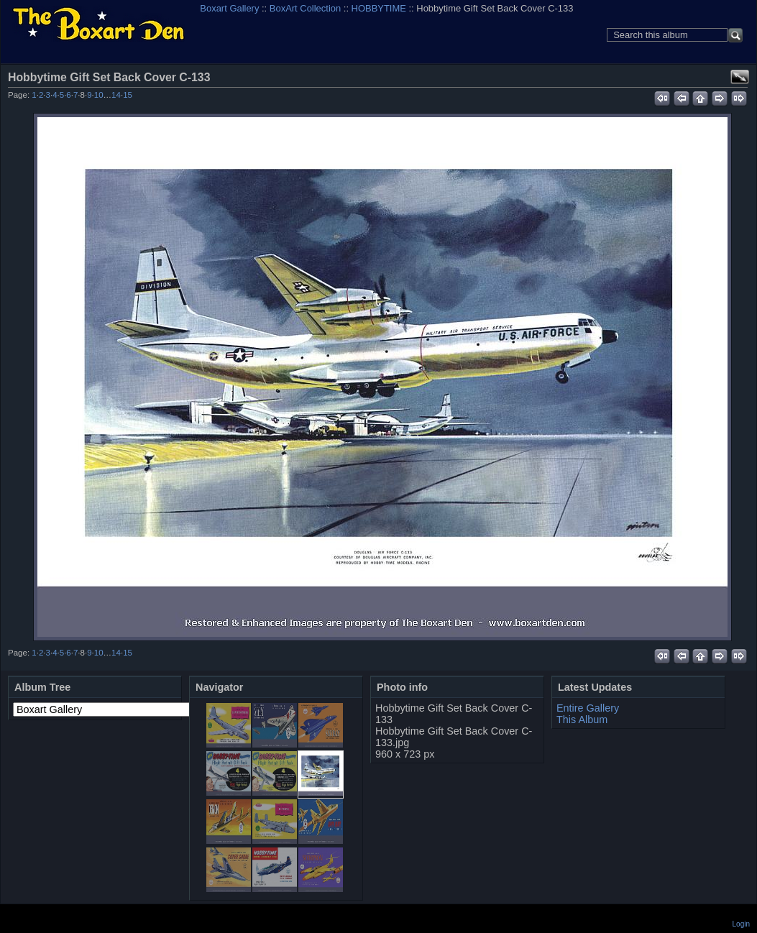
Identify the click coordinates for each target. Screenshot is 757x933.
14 (116, 95)
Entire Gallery (587, 708)
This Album (581, 719)
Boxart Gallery (229, 8)
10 (99, 95)
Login (741, 924)
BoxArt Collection (305, 8)
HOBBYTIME (379, 8)
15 (127, 95)
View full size (739, 77)
